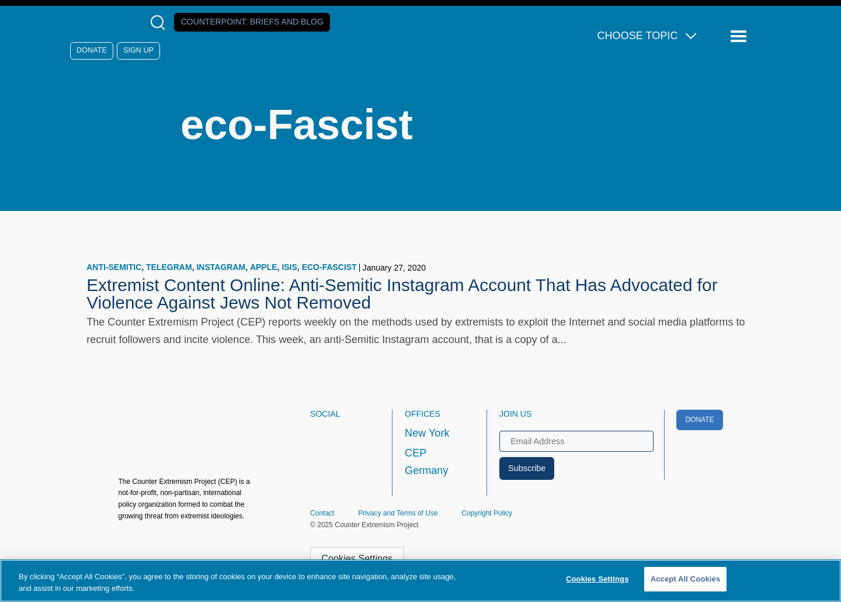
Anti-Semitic (113, 267)
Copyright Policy (486, 513)
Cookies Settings (356, 558)
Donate (92, 50)
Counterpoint (252, 21)
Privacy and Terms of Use (398, 513)
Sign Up (138, 50)
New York (427, 433)
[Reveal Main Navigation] (740, 36)
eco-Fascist (329, 267)
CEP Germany (426, 461)
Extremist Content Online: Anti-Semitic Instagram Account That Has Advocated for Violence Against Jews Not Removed (401, 293)
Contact (322, 513)
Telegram (169, 267)
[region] (420, 580)
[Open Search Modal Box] (160, 22)
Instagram (220, 267)
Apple (263, 267)
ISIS (289, 267)
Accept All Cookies (686, 579)
